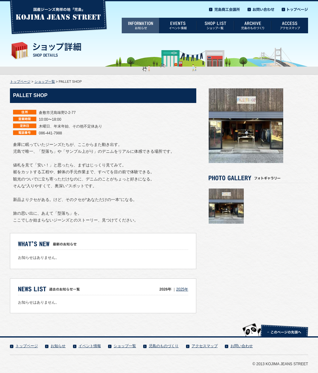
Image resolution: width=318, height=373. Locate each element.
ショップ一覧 (44, 81)
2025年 (182, 289)
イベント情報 (90, 346)
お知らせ (58, 346)
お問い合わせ (241, 346)
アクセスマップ (205, 346)
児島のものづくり (164, 346)
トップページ (20, 81)
